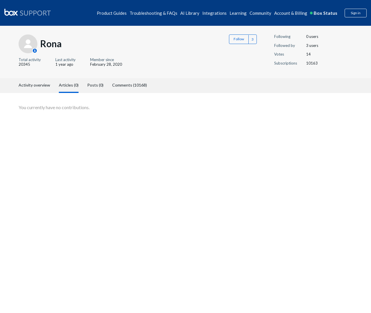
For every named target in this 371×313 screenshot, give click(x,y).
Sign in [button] (356, 13)
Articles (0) (69, 85)
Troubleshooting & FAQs (153, 13)
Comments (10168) (129, 85)
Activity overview (34, 85)
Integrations (214, 13)
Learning (238, 13)
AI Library (189, 13)
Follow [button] (239, 39)
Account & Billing (290, 13)
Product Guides (112, 13)
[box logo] (27, 12)
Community (260, 13)
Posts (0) (95, 85)
